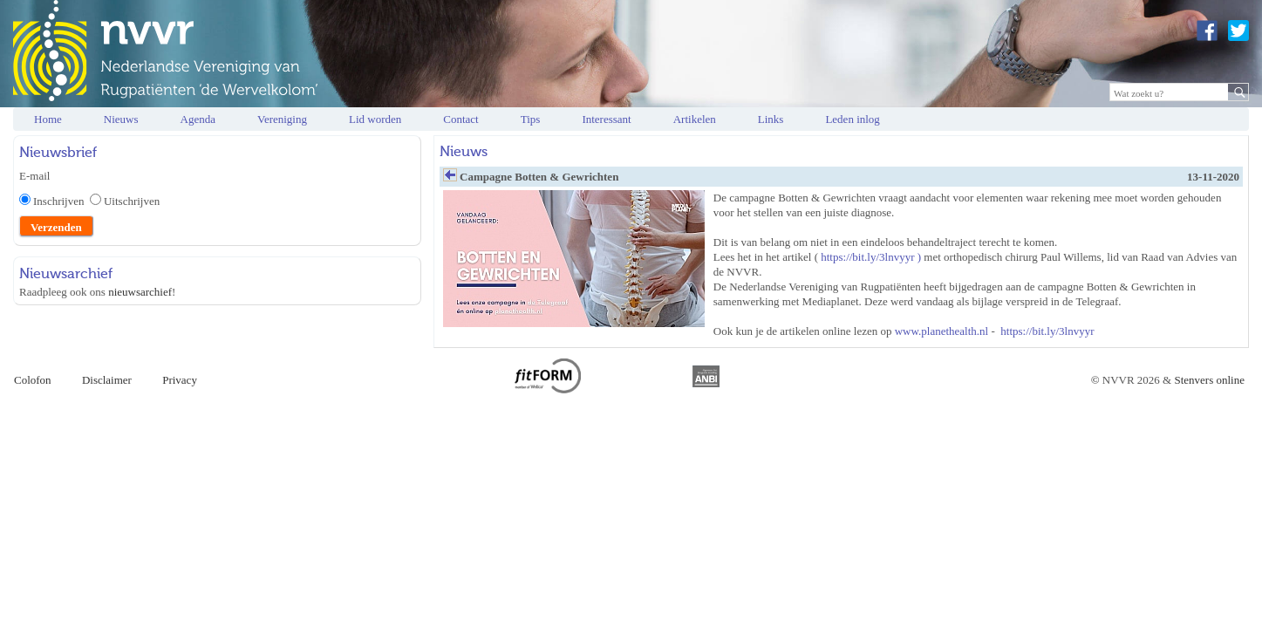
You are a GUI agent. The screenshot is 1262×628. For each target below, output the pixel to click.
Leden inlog (852, 119)
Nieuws (121, 119)
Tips (531, 119)
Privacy (179, 379)
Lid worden (375, 119)
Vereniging (282, 119)
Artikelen (694, 119)
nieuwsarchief (140, 291)
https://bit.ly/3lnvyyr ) (871, 256)
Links (771, 119)
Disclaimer (107, 379)
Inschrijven (61, 201)
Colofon (32, 379)
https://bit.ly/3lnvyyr (1047, 331)
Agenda (198, 119)
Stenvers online (1209, 379)
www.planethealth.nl (941, 331)
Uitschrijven (132, 201)
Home (48, 119)
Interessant (606, 119)
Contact (460, 119)
